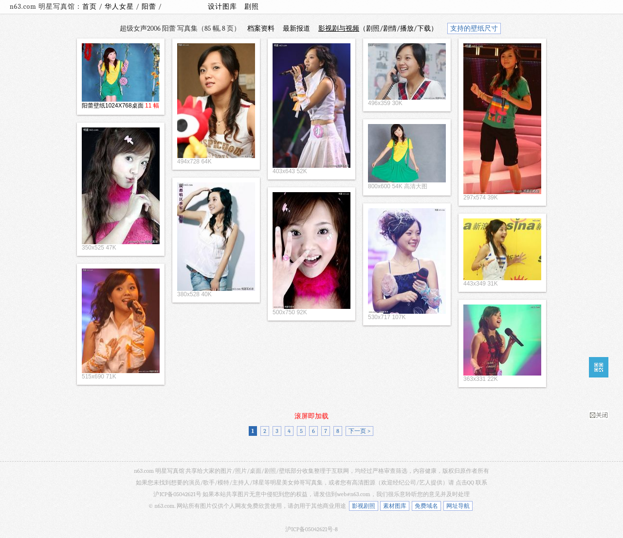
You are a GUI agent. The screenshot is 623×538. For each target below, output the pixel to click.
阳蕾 (150, 6)
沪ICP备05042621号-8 (311, 529)
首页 (89, 6)
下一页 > (359, 431)
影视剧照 (363, 505)
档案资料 (261, 28)
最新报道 (296, 28)
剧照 (251, 6)
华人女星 (120, 6)
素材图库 (394, 505)
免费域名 (426, 505)
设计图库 (222, 6)
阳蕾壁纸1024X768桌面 (113, 105)
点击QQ (465, 482)
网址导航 (458, 505)
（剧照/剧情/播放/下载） (378, 28)
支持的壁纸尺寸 (474, 28)
